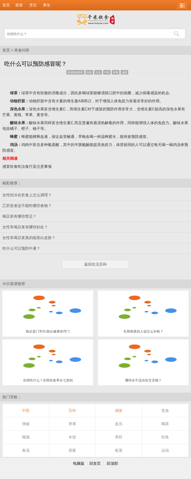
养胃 (115, 72)
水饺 (72, 437)
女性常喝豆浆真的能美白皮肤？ (28, 238)
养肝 (119, 437)
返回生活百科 (95, 264)
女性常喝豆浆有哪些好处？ (25, 227)
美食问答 (21, 50)
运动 (165, 450)
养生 (46, 5)
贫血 (165, 411)
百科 (72, 411)
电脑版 (78, 463)
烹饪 (33, 5)
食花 (26, 450)
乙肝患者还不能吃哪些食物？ (27, 206)
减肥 (124, 72)
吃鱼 (165, 437)
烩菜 (119, 450)
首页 (6, 5)
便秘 (26, 424)
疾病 (89, 72)
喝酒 (26, 437)
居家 (72, 450)
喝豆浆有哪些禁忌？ (19, 216)
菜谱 (19, 5)
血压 (119, 424)
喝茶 (165, 424)
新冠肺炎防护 (75, 72)
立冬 (98, 72)
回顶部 (112, 463)
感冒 (119, 411)
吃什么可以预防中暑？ (21, 248)
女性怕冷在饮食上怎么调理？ (27, 195)
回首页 (95, 463)
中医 (106, 72)
